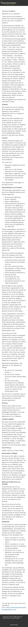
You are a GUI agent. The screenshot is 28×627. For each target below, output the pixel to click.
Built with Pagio (14, 624)
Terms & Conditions (15, 618)
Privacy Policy (6, 618)
